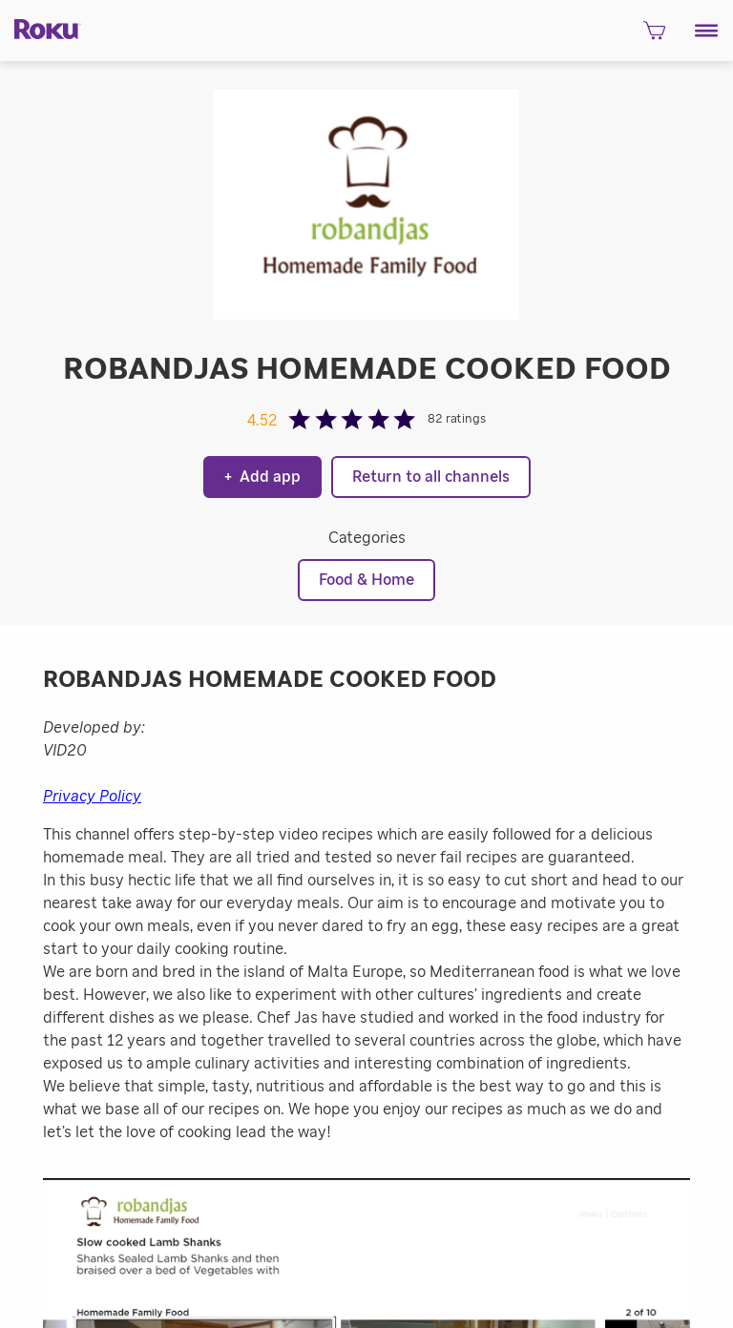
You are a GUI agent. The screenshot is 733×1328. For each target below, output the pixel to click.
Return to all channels (431, 477)
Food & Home (366, 580)
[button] (707, 30)
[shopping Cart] (654, 36)
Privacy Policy (92, 796)
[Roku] (40, 28)
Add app (262, 477)
